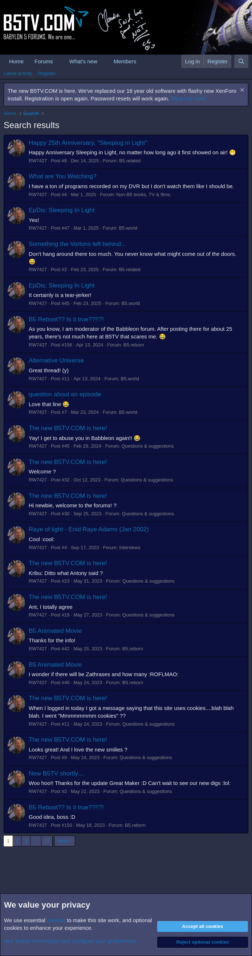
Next (62, 841)
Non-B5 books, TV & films (143, 194)
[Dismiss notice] (241, 91)
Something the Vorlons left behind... (77, 244)
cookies (56, 920)
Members (125, 61)
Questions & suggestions (148, 446)
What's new (83, 61)
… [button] (35, 841)
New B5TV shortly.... (57, 773)
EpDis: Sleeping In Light (61, 210)
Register (47, 73)
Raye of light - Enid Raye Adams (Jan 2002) (89, 529)
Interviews (130, 547)
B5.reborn (133, 345)
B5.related (130, 160)
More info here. (189, 98)
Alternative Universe (56, 360)
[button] (59, 61)
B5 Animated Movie (55, 630)
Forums (43, 61)
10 (46, 841)
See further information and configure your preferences (70, 941)
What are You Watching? (63, 176)
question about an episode (65, 394)
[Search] (241, 61)
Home (16, 61)
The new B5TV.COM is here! (68, 428)
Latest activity (18, 73)
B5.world (128, 228)
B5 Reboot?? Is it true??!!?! (66, 319)
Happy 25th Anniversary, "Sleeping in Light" (88, 142)
